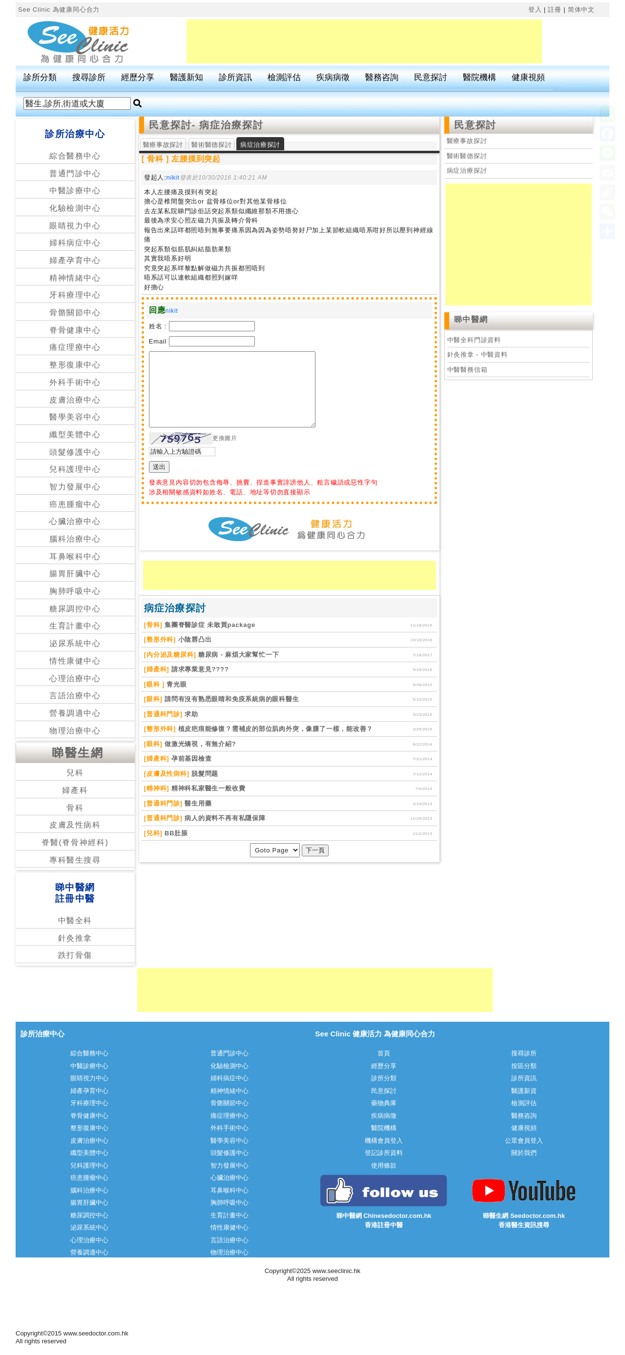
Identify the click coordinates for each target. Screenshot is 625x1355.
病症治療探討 (467, 170)
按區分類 (524, 1066)
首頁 (383, 1053)
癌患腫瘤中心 (75, 504)
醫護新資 (524, 1090)
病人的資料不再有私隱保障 (224, 818)
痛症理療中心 (75, 347)
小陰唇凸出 (193, 639)
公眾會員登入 (524, 1140)
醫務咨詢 (381, 77)
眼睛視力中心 (75, 226)
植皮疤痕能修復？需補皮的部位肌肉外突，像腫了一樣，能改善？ (274, 728)
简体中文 (581, 9)
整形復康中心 (75, 365)
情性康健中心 (75, 661)
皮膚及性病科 (75, 825)
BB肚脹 (175, 833)
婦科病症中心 (75, 243)
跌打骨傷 (75, 955)
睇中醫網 (471, 319)
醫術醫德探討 (211, 144)
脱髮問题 (204, 773)
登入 (535, 9)
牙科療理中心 (75, 295)
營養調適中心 (75, 713)
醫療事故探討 (163, 144)
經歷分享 (137, 77)
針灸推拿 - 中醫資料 (477, 354)
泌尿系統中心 (75, 643)
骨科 (74, 808)
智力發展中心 (75, 487)
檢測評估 (284, 77)
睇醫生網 (78, 752)
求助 (190, 714)
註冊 (555, 9)
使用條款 (383, 1165)
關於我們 (524, 1152)
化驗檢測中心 (75, 208)
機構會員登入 (384, 1140)
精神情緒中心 (75, 278)
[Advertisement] (364, 41)
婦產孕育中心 (75, 260)
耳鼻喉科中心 (75, 556)
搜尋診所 (88, 77)
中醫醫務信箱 (467, 369)
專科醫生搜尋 (75, 860)
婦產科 (75, 790)
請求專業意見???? (199, 669)
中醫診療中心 (75, 190)
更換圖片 (224, 438)
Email (158, 341)
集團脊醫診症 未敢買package (209, 624)
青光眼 (176, 684)
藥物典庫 (383, 1103)
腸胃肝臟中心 (75, 573)
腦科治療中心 (75, 539)
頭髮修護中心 (75, 452)
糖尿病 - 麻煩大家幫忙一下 (237, 654)
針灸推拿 (75, 938)
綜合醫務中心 (75, 156)
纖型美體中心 (75, 434)
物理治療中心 (75, 731)
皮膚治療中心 (75, 400)
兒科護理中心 (75, 469)
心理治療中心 (75, 678)
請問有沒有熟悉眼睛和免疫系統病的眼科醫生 (231, 699)
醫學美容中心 (75, 417)
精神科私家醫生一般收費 (207, 788)
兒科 (74, 773)
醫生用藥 (197, 803)
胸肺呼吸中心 (75, 591)
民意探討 (430, 77)
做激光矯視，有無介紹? (199, 744)
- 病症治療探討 (228, 125)
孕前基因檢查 (190, 758)
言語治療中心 (75, 695)
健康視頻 (528, 77)
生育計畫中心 (75, 626)
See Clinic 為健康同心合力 (59, 9)
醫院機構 (479, 77)
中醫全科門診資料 (474, 340)
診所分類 (40, 77)
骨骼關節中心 (75, 312)
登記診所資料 (384, 1152)
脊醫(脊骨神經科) (75, 842)
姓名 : (158, 326)
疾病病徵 (333, 77)
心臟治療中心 (75, 521)
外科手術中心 (75, 382)
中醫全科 (75, 920)
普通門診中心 (75, 173)
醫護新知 (186, 77)
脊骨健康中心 (75, 330)
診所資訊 (235, 77)
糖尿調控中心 (75, 609)
